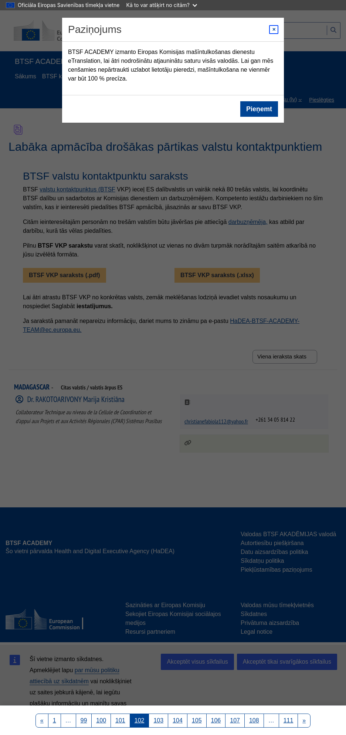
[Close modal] (273, 29)
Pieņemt (259, 109)
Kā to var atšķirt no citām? (161, 5)
